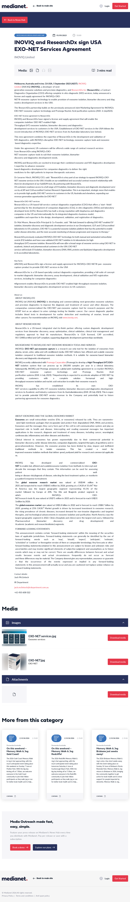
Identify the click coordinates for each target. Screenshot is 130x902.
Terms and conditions (24, 895)
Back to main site (43, 6)
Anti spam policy (43, 895)
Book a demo (20, 847)
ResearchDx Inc (79, 89)
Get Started (120, 5)
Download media (118, 637)
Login (105, 6)
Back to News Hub (14, 19)
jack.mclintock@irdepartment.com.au (31, 587)
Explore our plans (45, 847)
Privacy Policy (8, 895)
